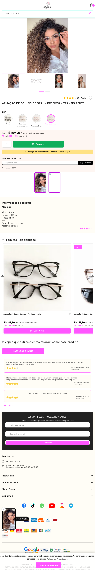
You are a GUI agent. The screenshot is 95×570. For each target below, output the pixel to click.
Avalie (83, 98)
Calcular (85, 163)
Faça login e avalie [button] (23, 351)
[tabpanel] (13, 81)
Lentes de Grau (47, 482)
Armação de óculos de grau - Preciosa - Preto (22, 314)
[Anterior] (2, 275)
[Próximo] (92, 275)
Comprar (33, 144)
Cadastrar (48, 443)
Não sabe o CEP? (9, 168)
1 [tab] (41, 91)
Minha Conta (47, 489)
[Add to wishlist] (90, 98)
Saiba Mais (47, 496)
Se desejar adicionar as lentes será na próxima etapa (47, 152)
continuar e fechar (48, 565)
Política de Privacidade (57, 559)
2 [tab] (47, 91)
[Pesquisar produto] (90, 13)
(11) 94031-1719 (13, 461)
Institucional (47, 475)
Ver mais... (9, 405)
